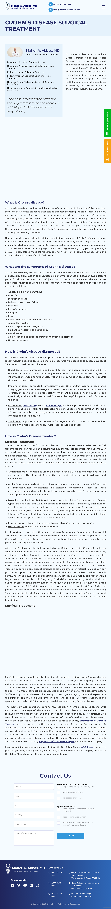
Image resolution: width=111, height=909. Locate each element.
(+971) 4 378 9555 (60, 4)
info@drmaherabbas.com (64, 10)
